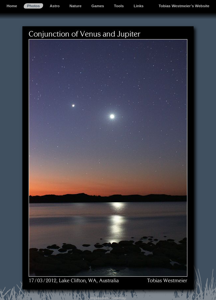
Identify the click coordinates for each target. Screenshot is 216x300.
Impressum (99, 298)
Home (12, 6)
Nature (75, 6)
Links (139, 6)
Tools (119, 6)
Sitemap (119, 298)
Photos (33, 6)
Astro (55, 6)
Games (98, 6)
